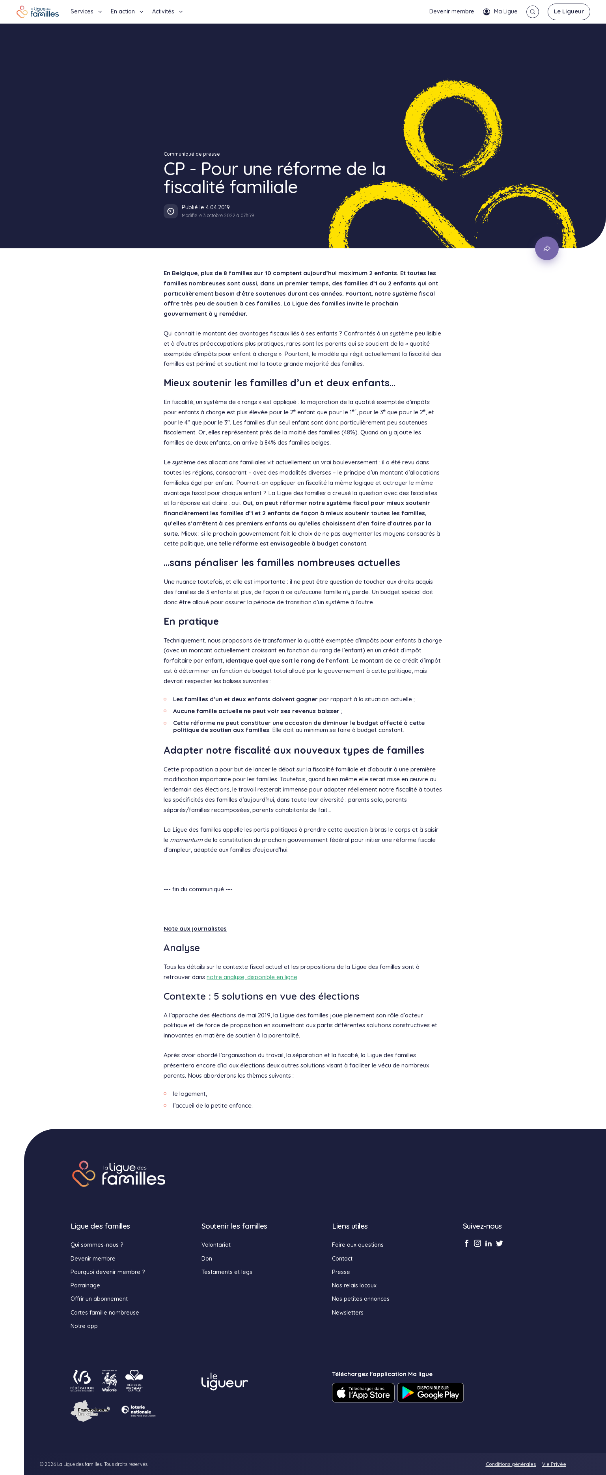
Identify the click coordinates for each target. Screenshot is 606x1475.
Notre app (84, 1326)
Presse (341, 1272)
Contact (342, 1258)
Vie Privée (554, 1464)
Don (206, 1258)
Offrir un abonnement (99, 1298)
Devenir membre (451, 11)
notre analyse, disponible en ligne (252, 977)
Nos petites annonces (361, 1298)
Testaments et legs (226, 1272)
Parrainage (85, 1285)
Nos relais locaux (354, 1285)
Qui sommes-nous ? (97, 1244)
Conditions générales (511, 1464)
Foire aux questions (358, 1244)
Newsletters (348, 1312)
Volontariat (216, 1244)
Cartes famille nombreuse (105, 1312)
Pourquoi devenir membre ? (108, 1272)
